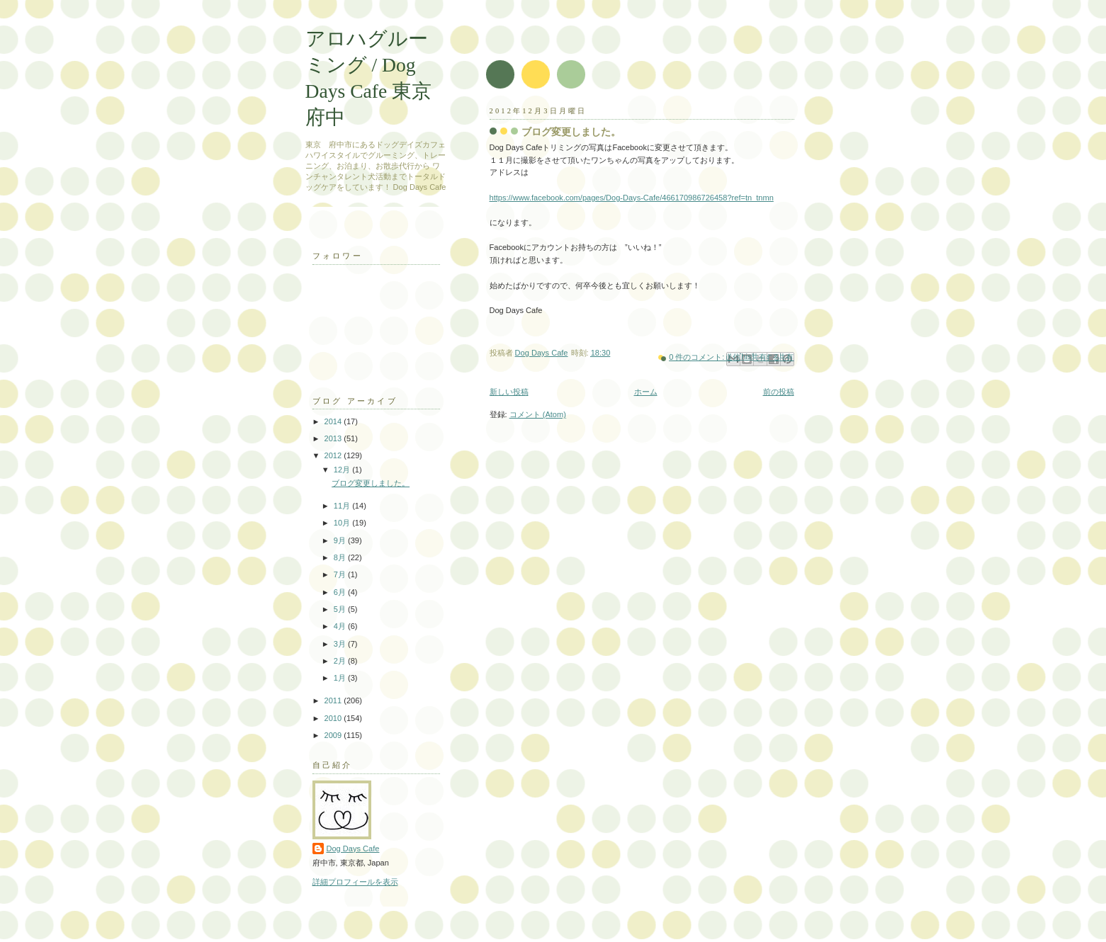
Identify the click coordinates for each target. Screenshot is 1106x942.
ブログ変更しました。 (571, 131)
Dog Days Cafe (353, 848)
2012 (334, 455)
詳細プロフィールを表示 (355, 882)
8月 (341, 557)
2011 (334, 700)
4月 (341, 626)
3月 (341, 644)
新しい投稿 (509, 391)
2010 (334, 718)
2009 (334, 735)
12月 (343, 469)
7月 (341, 574)
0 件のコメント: (697, 357)
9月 (341, 540)
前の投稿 (778, 391)
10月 (343, 522)
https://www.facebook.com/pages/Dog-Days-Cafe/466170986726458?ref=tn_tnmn (632, 197)
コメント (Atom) (537, 414)
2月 (341, 661)
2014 (334, 421)
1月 (341, 678)
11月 (343, 505)
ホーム (646, 391)
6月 (341, 592)
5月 (341, 609)
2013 (334, 438)
